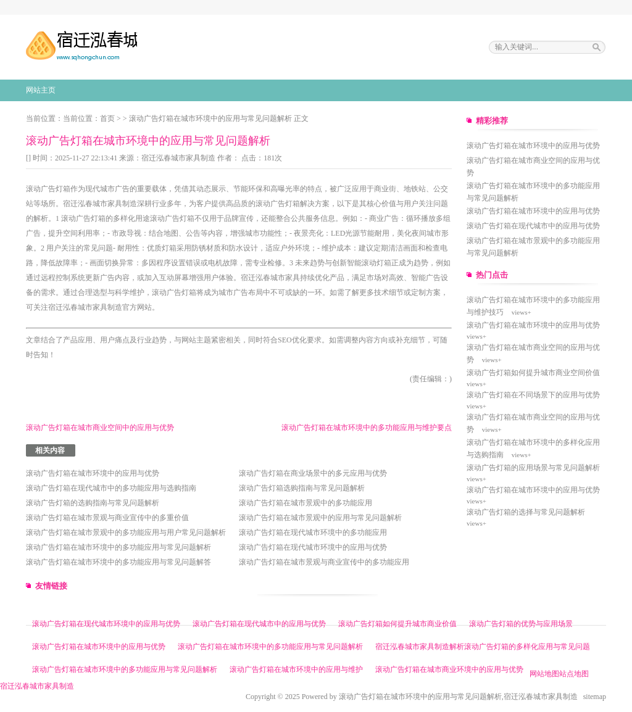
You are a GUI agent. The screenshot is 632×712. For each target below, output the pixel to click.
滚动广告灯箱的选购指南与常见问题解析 (92, 503)
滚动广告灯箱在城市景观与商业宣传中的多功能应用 (324, 562)
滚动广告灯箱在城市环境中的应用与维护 (296, 669)
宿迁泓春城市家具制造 (178, 158)
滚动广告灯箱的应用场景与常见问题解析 (533, 467)
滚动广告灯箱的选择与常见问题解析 (526, 512)
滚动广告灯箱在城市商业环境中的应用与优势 (449, 669)
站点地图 (574, 673)
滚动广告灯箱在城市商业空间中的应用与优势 (100, 427)
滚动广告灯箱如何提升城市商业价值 (397, 623)
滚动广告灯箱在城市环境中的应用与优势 (92, 473)
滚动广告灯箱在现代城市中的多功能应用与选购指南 (111, 488)
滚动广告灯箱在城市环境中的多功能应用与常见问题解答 (118, 562)
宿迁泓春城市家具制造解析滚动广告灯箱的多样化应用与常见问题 (482, 646)
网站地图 (544, 673)
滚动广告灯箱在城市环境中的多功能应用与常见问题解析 (118, 547)
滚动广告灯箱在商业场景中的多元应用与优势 (313, 473)
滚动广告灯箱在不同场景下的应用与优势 (533, 395)
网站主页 (41, 90)
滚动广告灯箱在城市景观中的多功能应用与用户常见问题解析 (126, 532)
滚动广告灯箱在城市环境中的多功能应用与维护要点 (366, 427)
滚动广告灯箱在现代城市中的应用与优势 (533, 225)
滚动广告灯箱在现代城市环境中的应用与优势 (313, 547)
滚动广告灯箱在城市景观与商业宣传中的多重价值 (107, 517)
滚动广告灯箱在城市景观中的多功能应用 (305, 503)
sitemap (594, 696)
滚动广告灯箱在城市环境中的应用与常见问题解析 (210, 118)
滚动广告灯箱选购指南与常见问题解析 (302, 488)
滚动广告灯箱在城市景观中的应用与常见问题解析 (320, 517)
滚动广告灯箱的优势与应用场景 (521, 623)
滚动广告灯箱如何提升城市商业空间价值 (533, 372)
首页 (107, 118)
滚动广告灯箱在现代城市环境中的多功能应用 (313, 532)
